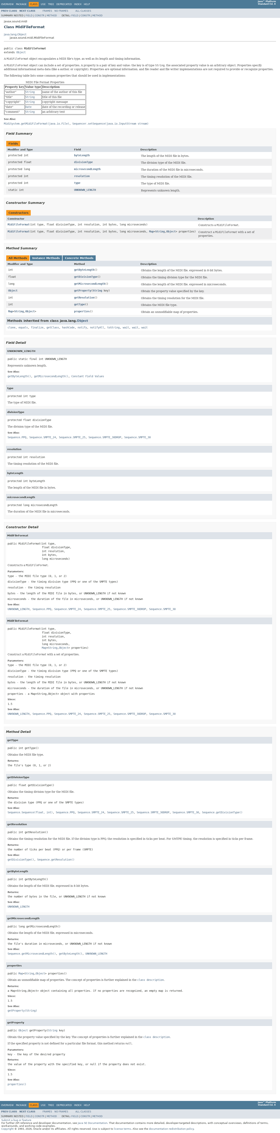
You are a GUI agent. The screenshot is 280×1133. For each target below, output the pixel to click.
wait (126, 327)
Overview (7, 4)
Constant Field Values (87, 376)
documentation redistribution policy (171, 1128)
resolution (82, 176)
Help (87, 4)
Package (21, 4)
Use (43, 4)
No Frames (61, 11)
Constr (39, 15)
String (160, 231)
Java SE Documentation (92, 1123)
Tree (51, 4)
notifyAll (97, 327)
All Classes (83, 11)
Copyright (7, 1128)
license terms (122, 1128)
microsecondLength (87, 169)
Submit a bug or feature (16, 1120)
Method (52, 15)
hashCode (68, 327)
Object (21, 52)
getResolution (84, 297)
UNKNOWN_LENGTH (85, 189)
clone (11, 327)
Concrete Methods (79, 258)
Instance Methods (46, 258)
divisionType (83, 162)
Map (151, 231)
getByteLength (84, 269)
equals (23, 327)
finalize (37, 327)
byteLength (82, 155)
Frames (47, 11)
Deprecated (64, 4)
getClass (52, 327)
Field (29, 15)
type (77, 182)
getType (79, 304)
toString (113, 327)
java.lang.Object (15, 34)
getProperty (82, 290)
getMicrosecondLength (89, 283)
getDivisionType (85, 276)
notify (82, 327)
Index (77, 4)
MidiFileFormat (18, 224)
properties (82, 311)
